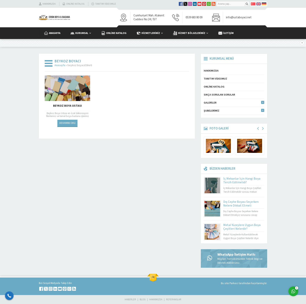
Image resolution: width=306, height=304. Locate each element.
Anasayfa (59, 65)
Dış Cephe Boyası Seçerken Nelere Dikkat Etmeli (241, 204)
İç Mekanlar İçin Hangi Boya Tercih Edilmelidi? (241, 180)
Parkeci (234, 283)
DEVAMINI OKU (67, 123)
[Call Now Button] (9, 296)
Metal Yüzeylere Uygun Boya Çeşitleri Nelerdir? (242, 227)
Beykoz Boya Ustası (67, 106)
